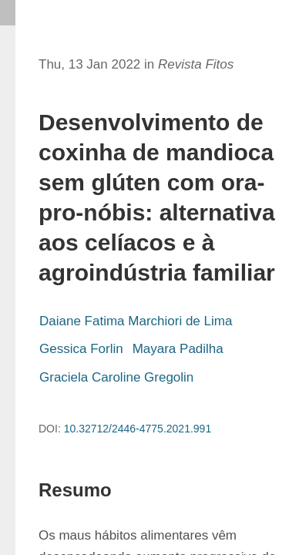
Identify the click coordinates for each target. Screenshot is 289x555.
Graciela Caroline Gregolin (116, 377)
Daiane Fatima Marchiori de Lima (135, 321)
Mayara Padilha (178, 348)
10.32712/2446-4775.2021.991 (138, 428)
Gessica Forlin (81, 348)
